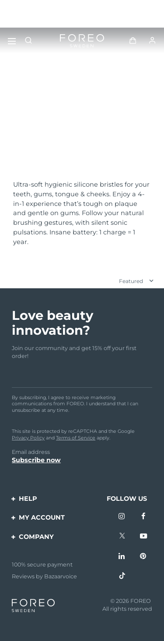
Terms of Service (75, 438)
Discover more (39, 147)
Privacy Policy (28, 438)
